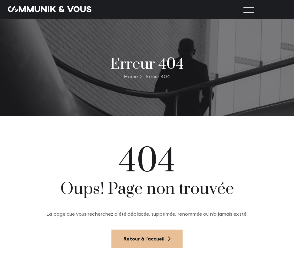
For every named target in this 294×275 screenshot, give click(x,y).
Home (133, 76)
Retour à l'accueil (147, 239)
